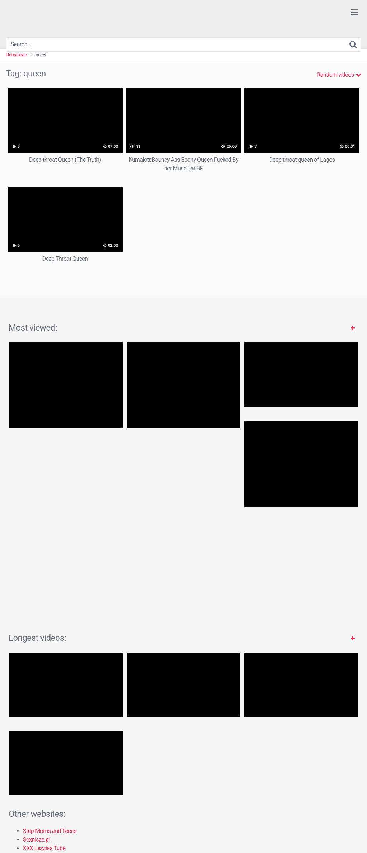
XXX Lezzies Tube (44, 848)
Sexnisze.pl (36, 839)
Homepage (16, 54)
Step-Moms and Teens (50, 831)
